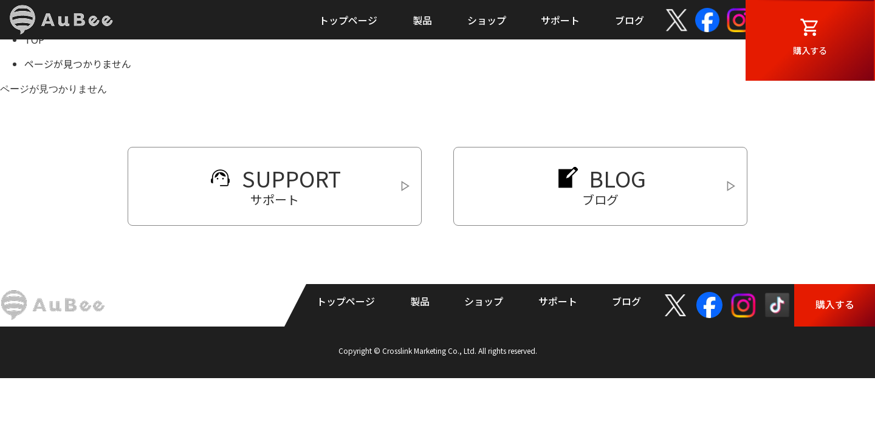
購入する (834, 52)
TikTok (773, 20)
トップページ (348, 20)
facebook (707, 20)
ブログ (629, 20)
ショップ (486, 20)
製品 (422, 20)
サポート (560, 20)
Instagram (739, 20)
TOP (34, 39)
